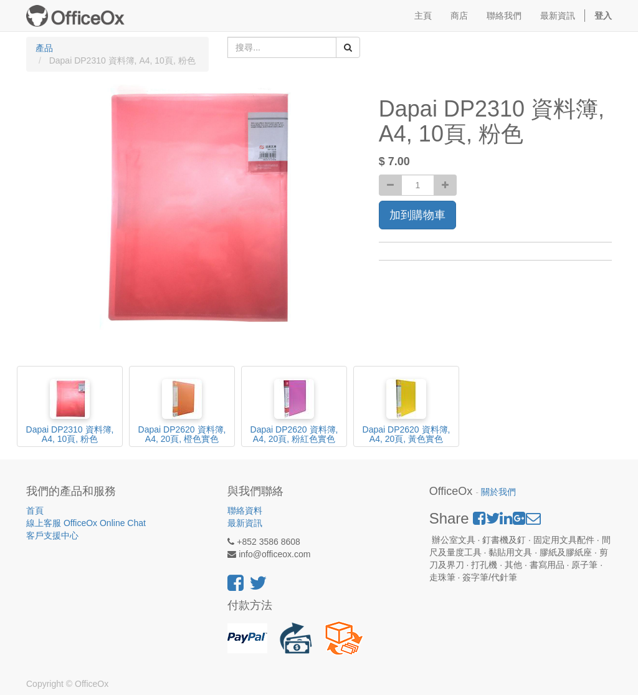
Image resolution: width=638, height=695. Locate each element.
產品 (44, 48)
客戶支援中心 (52, 535)
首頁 (35, 510)
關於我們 (498, 492)
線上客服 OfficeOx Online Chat (86, 523)
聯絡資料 (244, 510)
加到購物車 (417, 215)
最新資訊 (244, 523)
